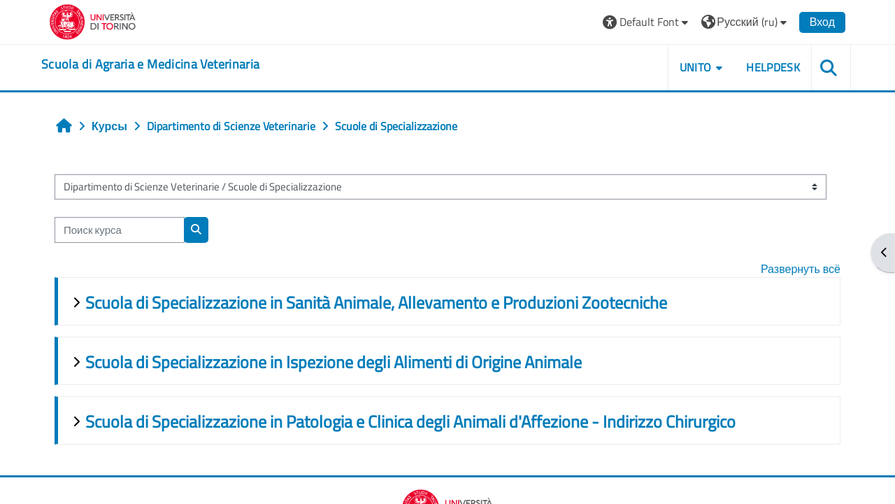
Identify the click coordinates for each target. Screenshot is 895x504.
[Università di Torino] (92, 20)
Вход (822, 21)
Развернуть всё (800, 268)
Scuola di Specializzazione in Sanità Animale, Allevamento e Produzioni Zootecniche (376, 302)
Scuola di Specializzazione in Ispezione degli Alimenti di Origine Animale (333, 361)
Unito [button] (696, 67)
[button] (647, 22)
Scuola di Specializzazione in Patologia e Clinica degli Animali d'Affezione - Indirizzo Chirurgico (410, 421)
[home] (150, 64)
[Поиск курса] (120, 230)
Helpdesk (773, 67)
